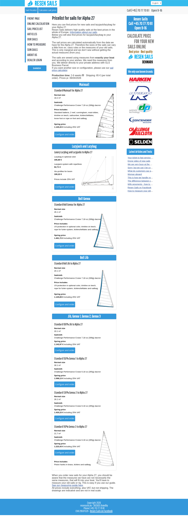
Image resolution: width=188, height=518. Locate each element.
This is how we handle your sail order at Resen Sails (152, 177)
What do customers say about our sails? (146, 171)
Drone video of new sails (139, 161)
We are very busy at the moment (143, 164)
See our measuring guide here (67, 485)
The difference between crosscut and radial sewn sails (152, 181)
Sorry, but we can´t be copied (141, 168)
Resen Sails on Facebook (139, 187)
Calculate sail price (47, 10)
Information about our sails (83, 32)
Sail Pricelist (31, 10)
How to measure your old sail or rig (144, 191)
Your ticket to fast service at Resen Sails (146, 158)
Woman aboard (135, 174)
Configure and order (64, 134)
